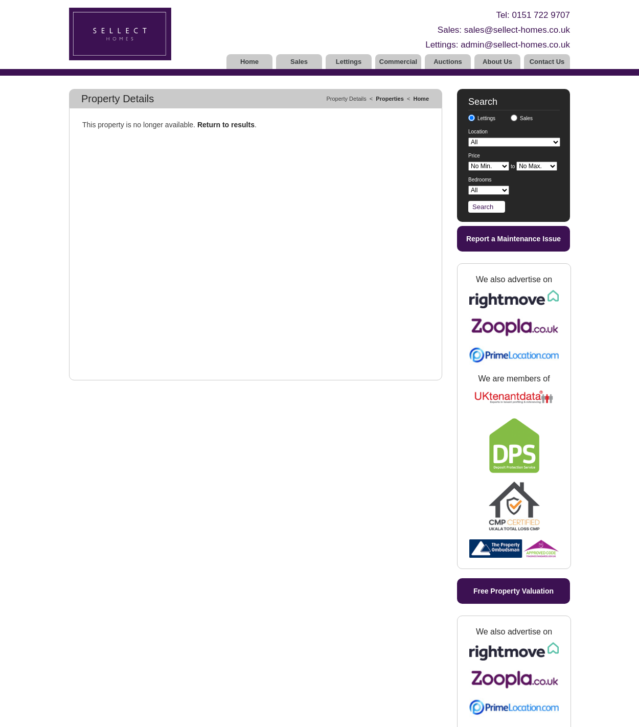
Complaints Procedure (99, 701)
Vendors (154, 646)
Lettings (349, 61)
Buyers (152, 664)
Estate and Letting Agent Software (297, 717)
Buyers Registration (170, 673)
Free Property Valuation (513, 273)
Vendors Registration (171, 655)
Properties (389, 99)
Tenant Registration (256, 673)
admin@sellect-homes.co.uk (515, 45)
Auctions (447, 61)
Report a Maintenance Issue (513, 239)
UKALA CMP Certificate (101, 673)
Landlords (243, 646)
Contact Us (547, 61)
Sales (299, 61)
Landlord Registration (259, 655)
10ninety (239, 717)
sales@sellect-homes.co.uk (517, 30)
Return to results (226, 125)
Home (249, 61)
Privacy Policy (174, 717)
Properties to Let (252, 637)
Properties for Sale (168, 637)
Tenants (241, 664)
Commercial (398, 61)
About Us (497, 61)
